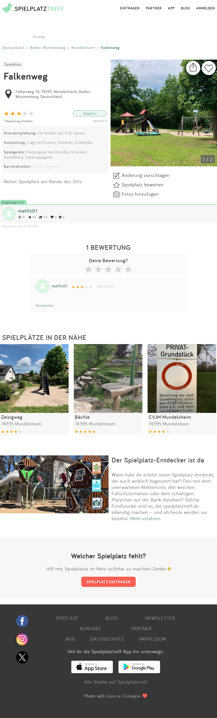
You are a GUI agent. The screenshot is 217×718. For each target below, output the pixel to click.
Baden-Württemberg (47, 47)
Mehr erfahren (145, 518)
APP (171, 8)
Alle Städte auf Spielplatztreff (116, 682)
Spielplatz (13, 64)
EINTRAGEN (130, 8)
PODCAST (67, 618)
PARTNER (154, 8)
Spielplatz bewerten (143, 184)
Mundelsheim (83, 47)
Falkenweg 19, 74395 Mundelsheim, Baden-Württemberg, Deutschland (54, 94)
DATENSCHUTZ (107, 639)
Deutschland (13, 47)
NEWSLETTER (160, 618)
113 (43, 217)
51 (21, 217)
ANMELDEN (205, 8)
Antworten (45, 305)
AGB (70, 639)
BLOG (185, 8)
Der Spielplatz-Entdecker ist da (158, 460)
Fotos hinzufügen (140, 194)
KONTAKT (90, 628)
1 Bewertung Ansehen (18, 121)
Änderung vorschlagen (146, 175)
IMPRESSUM (152, 639)
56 (32, 217)
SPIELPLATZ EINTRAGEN (108, 581)
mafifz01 (27, 211)
